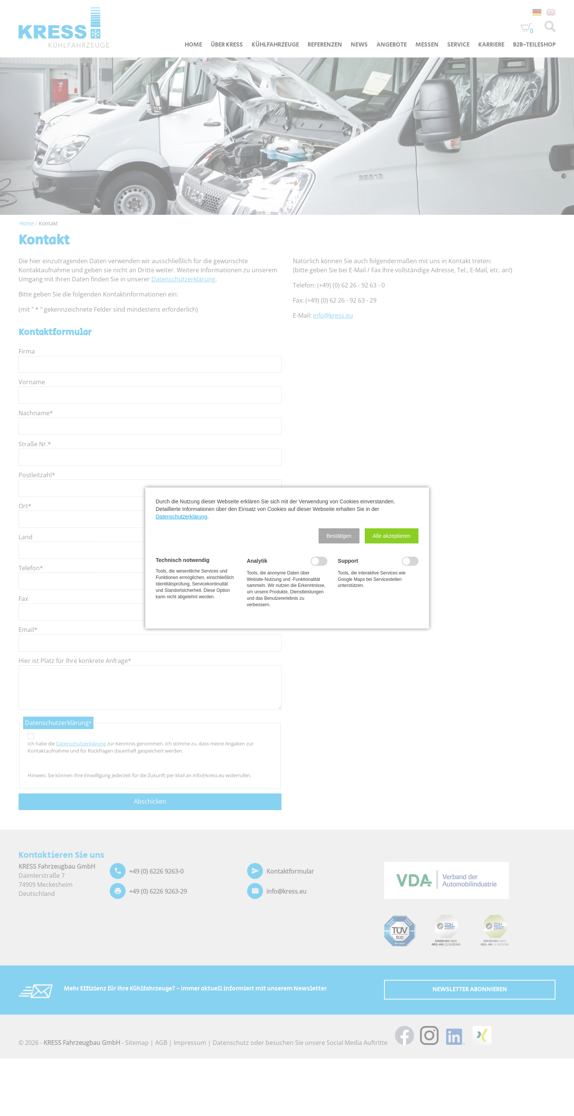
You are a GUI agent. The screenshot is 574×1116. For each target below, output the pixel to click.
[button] (339, 535)
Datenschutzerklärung (181, 517)
